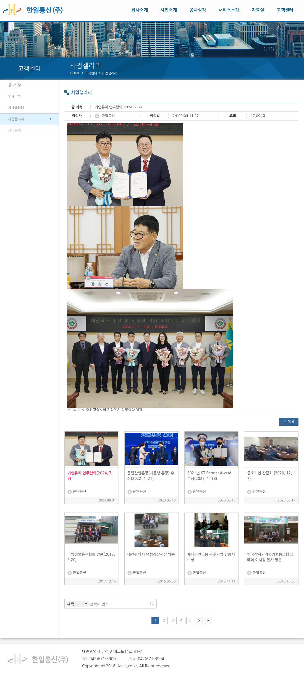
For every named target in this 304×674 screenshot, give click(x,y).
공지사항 (14, 85)
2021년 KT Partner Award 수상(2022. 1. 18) (209, 475)
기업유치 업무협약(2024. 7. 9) (89, 475)
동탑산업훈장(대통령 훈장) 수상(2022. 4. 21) (150, 475)
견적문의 (14, 130)
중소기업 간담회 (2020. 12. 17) (271, 475)
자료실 (258, 10)
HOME (75, 73)
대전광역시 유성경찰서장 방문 (151, 554)
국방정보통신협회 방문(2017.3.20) (91, 557)
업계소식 (14, 96)
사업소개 (168, 10)
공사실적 (197, 10)
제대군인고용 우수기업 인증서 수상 (211, 557)
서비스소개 (229, 10)
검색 (152, 603)
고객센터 (285, 10)
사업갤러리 (109, 73)
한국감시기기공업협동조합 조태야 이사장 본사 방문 (270, 557)
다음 (199, 620)
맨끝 (207, 620)
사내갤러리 (16, 107)
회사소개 (139, 10)
